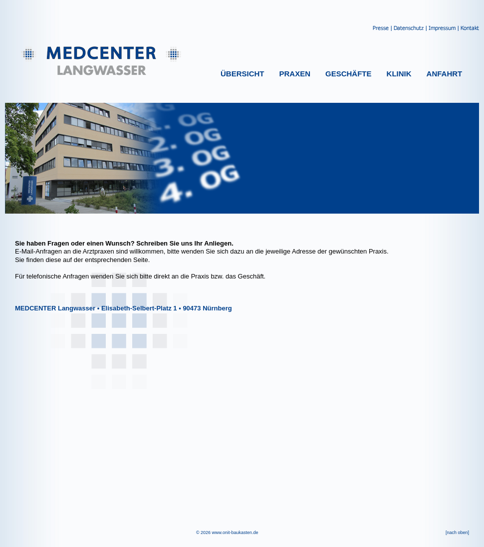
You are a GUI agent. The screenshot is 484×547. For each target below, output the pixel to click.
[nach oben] (457, 532)
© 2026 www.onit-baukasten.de (227, 532)
